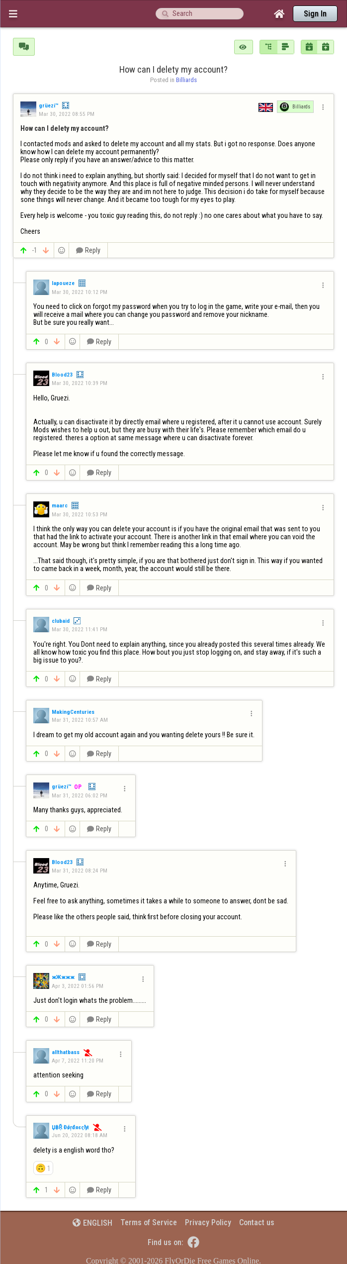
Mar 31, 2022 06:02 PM (79, 795)
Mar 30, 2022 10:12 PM (79, 292)
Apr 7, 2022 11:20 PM (77, 1060)
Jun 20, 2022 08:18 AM (79, 1135)
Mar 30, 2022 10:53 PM (79, 514)
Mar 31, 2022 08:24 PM (79, 870)
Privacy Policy (208, 1222)
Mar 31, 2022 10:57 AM (80, 719)
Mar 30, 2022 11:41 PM (79, 629)
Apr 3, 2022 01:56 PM (77, 985)
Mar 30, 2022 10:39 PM (79, 383)
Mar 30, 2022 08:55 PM (66, 113)
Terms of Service (148, 1222)
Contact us (256, 1222)
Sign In (315, 13)
